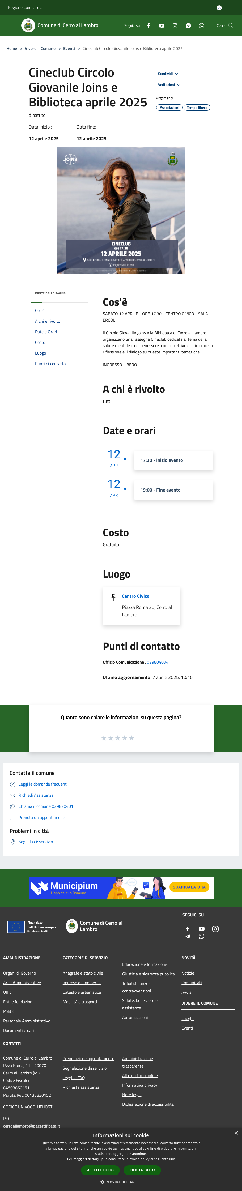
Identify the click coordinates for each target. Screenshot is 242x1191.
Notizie (187, 973)
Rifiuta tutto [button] (142, 1170)
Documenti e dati (18, 1030)
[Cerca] (231, 25)
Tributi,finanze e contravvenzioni (136, 987)
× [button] (236, 1133)
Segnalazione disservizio (85, 1068)
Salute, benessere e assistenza (140, 1004)
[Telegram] (186, 25)
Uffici (7, 992)
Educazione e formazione (144, 964)
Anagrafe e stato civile (83, 973)
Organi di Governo (19, 973)
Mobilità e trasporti (80, 1001)
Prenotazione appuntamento (88, 1058)
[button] (121, 1182)
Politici (9, 1011)
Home (11, 48)
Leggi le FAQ (74, 1077)
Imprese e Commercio (82, 982)
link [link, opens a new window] (172, 1159)
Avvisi (186, 992)
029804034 (157, 662)
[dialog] (121, 1159)
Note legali (132, 1094)
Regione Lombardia (25, 7)
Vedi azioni (170, 85)
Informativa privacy (139, 1085)
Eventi (69, 48)
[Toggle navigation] (10, 25)
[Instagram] (173, 25)
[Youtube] (159, 25)
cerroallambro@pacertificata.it (31, 1126)
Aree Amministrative (22, 982)
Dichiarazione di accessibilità (148, 1104)
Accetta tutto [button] (100, 1170)
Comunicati (191, 982)
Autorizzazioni (135, 1017)
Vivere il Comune (41, 48)
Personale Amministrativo (26, 1021)
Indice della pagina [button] (50, 293)
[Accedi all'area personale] (219, 8)
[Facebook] (146, 25)
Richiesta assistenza (81, 1087)
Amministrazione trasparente (137, 1062)
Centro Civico (136, 596)
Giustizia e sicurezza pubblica (148, 974)
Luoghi (187, 1018)
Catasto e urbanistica (82, 992)
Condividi (169, 74)
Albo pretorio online (140, 1075)
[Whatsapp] (199, 25)
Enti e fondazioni (18, 1001)
